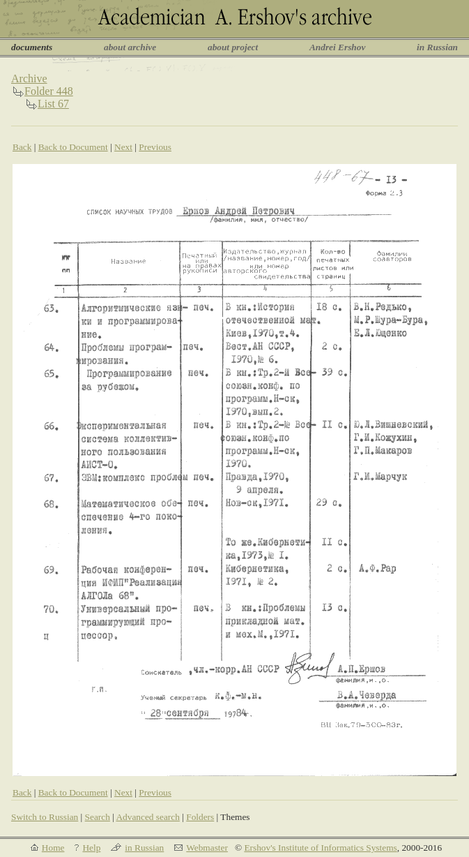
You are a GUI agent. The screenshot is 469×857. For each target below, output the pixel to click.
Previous (155, 147)
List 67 (53, 104)
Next (123, 147)
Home (53, 847)
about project (233, 47)
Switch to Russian (44, 817)
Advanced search (147, 817)
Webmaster (207, 847)
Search (97, 817)
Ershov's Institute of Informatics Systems (320, 847)
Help (91, 847)
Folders (200, 817)
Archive (29, 78)
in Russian (437, 47)
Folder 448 (48, 91)
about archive (130, 47)
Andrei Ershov (337, 47)
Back (22, 147)
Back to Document (73, 147)
